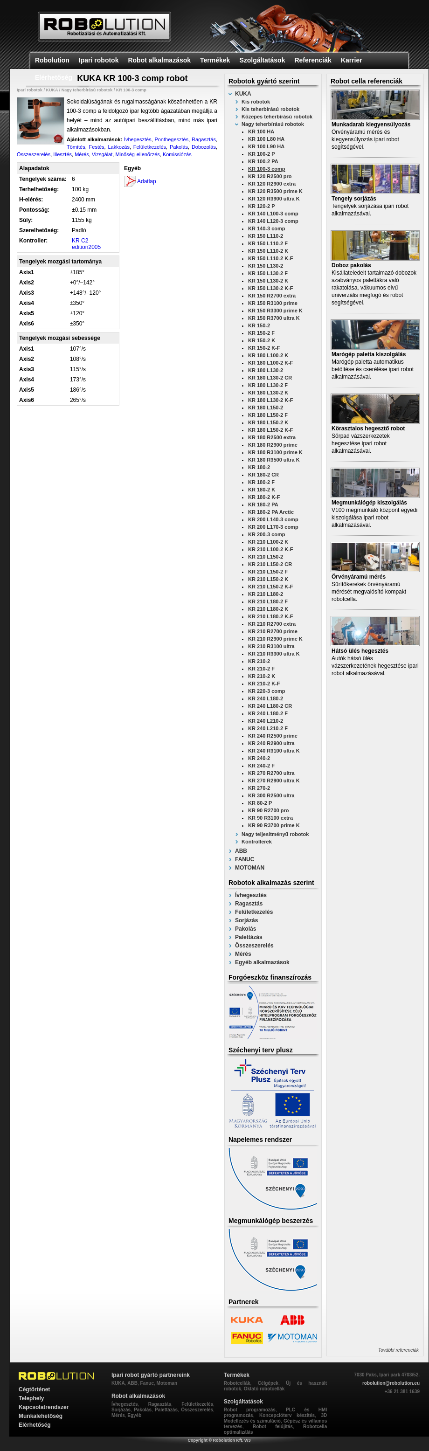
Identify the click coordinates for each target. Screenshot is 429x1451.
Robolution (52, 60)
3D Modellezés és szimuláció (275, 1418)
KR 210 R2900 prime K (275, 639)
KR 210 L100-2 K (268, 542)
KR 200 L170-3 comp (273, 527)
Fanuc (147, 1383)
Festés (96, 147)
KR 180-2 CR (263, 474)
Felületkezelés (254, 912)
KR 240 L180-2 (265, 698)
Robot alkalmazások (159, 60)
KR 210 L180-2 (265, 594)
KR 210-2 (259, 661)
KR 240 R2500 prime (273, 736)
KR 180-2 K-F (264, 497)
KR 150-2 (259, 325)
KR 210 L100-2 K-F (270, 549)
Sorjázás (246, 920)
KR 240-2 (259, 758)
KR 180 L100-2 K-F (270, 363)
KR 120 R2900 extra (272, 184)
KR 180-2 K (261, 489)
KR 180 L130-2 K (268, 392)
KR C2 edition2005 (86, 243)
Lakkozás (118, 147)
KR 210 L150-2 (265, 557)
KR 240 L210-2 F (268, 728)
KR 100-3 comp (266, 169)
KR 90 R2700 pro (268, 810)
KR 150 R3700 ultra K (274, 318)
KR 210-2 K (261, 676)
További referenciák (398, 1350)
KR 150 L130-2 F (268, 273)
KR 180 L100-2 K (268, 355)
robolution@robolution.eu (391, 1383)
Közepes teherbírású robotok (277, 116)
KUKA (243, 93)
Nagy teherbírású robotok (273, 124)
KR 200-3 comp (266, 534)
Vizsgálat (102, 154)
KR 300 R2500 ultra (271, 795)
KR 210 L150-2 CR (270, 564)
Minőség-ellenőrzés (137, 154)
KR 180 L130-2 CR (270, 377)
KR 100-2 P (261, 154)
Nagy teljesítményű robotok (275, 834)
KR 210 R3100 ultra (271, 646)
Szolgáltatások (262, 60)
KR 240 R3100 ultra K (274, 750)
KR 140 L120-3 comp (273, 221)
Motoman (167, 1383)
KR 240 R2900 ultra (271, 743)
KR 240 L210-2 (265, 721)
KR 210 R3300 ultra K (274, 653)
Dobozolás (204, 147)
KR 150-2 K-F (264, 348)
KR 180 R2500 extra (272, 437)
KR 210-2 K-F (264, 683)
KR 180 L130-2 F (268, 385)
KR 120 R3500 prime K (275, 191)
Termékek (215, 60)
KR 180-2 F (261, 482)
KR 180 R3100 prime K (275, 452)
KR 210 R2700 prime (273, 631)
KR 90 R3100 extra (270, 818)
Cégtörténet (34, 1389)
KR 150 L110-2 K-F (270, 258)
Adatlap (146, 181)
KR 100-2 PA (263, 161)
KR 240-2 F (261, 765)
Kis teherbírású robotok (270, 109)
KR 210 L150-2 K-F (270, 586)
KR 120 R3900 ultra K (274, 198)
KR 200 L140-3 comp (273, 519)
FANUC (244, 859)
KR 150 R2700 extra (272, 295)
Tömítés (76, 147)
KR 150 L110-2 (265, 236)
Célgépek (268, 1383)
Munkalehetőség (40, 1416)
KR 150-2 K (261, 340)
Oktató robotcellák (264, 1388)
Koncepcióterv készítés (287, 1415)
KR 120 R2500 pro (270, 176)
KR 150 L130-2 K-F (270, 288)
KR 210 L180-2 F (268, 601)
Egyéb (134, 1415)
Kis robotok (256, 101)
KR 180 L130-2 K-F (270, 400)
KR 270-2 (259, 788)
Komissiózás (177, 154)
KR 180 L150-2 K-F (270, 430)
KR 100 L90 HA (266, 146)
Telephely (31, 1398)
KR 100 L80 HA (266, 139)
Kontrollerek (257, 841)
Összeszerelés (254, 945)
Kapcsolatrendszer (44, 1407)
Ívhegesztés (251, 895)
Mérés (243, 954)
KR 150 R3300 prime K (275, 310)
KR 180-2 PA (263, 504)
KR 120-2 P (261, 206)
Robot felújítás (273, 1426)
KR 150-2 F (261, 333)
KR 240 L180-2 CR (270, 706)
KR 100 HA (261, 131)
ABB (241, 851)
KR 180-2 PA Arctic (271, 512)
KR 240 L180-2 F (268, 713)
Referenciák (312, 60)
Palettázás (249, 937)
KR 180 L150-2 (265, 407)
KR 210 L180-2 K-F (270, 616)
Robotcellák (237, 1383)
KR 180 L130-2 (265, 370)
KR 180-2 (259, 467)
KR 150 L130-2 (265, 266)
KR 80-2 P (260, 803)
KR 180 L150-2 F (268, 415)
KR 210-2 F (261, 668)
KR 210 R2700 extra (272, 624)
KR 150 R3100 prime (273, 303)
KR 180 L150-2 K (268, 422)
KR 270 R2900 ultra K (274, 780)
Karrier (351, 60)
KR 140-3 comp (266, 228)
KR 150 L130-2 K (268, 280)
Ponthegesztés (171, 139)
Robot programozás (250, 1409)
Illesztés (62, 154)
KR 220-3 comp (266, 691)
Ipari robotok (99, 60)
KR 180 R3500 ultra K (274, 460)
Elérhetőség (53, 77)
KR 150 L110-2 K (268, 251)
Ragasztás (249, 903)
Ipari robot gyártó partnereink (150, 1375)
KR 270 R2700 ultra (271, 773)
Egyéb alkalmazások (262, 962)
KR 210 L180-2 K (268, 609)
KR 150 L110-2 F (268, 243)
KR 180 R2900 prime (273, 445)
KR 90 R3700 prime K (274, 825)
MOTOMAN (249, 867)
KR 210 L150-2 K (268, 579)
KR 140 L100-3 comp (273, 213)
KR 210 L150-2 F (268, 571)
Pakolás (245, 929)
